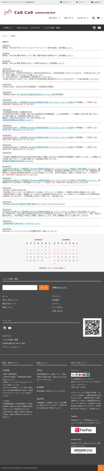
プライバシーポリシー (11, 347)
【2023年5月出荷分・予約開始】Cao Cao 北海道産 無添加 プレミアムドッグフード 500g (37, 137)
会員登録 (96, 2)
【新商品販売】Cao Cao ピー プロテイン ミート (21, 223)
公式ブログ (35, 28)
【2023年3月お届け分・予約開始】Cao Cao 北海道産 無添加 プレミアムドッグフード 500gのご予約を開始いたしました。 (50, 169)
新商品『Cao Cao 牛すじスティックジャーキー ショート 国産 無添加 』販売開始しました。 (38, 48)
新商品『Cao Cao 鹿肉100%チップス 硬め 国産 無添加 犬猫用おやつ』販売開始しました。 (38, 55)
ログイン (81, 2)
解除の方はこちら (60, 287)
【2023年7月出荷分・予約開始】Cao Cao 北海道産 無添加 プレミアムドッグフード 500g (37, 102)
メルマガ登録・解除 (51, 28)
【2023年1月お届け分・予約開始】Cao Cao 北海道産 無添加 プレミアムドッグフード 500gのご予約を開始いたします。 (49, 212)
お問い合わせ (22, 28)
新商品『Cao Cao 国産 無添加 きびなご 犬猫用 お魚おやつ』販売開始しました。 (34, 63)
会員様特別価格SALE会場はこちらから (17, 120)
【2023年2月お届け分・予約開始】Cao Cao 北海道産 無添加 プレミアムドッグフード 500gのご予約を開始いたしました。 (50, 180)
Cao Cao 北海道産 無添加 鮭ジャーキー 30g (37, 94)
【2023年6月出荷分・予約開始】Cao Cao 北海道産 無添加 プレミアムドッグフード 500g (37, 128)
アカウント (66, 2)
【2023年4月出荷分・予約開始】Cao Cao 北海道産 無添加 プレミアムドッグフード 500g (37, 147)
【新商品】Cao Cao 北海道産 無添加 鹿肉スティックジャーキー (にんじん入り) (33, 204)
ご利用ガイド (8, 28)
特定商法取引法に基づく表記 (13, 343)
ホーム (4, 36)
